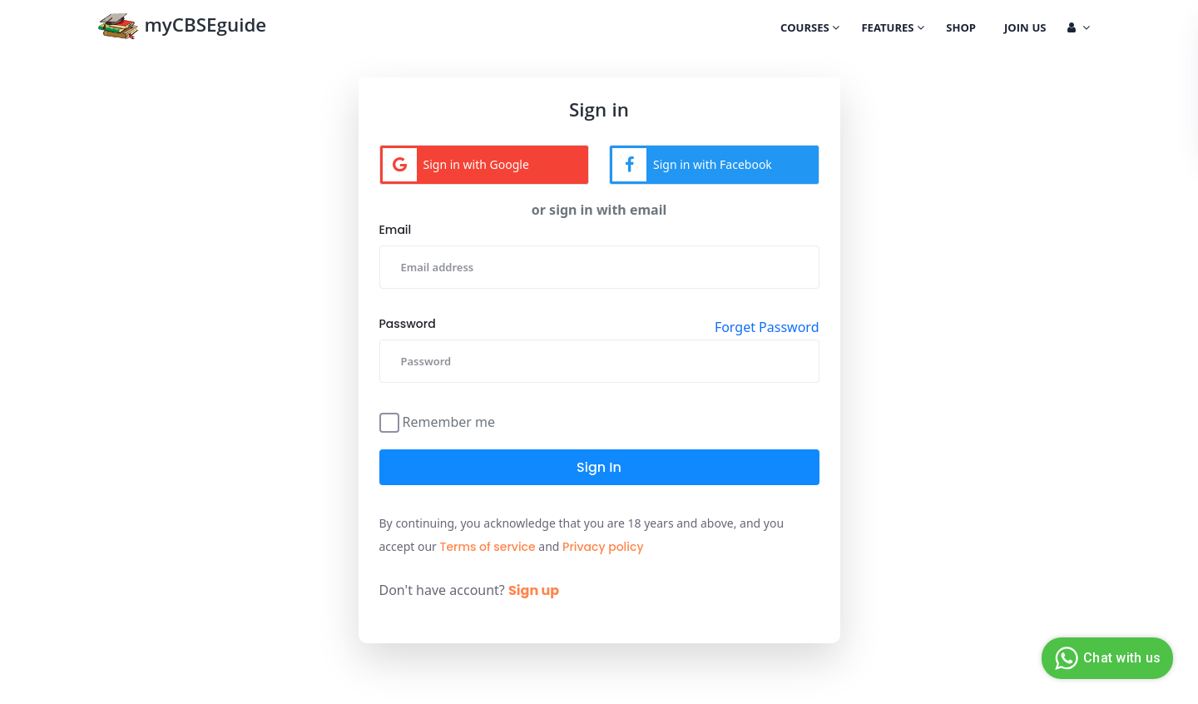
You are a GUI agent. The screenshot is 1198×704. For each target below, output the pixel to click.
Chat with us (1105, 658)
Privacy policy (603, 546)
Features (892, 29)
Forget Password (767, 327)
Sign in (599, 467)
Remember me (449, 421)
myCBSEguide (181, 27)
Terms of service (488, 546)
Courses (809, 29)
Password (407, 323)
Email (395, 229)
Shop (961, 29)
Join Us (1025, 29)
